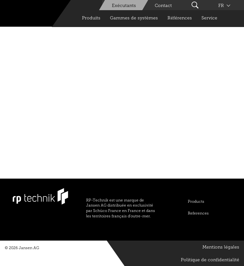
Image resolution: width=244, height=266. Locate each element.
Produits (91, 18)
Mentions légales (220, 247)
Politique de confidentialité (210, 260)
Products (196, 201)
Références (179, 18)
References (198, 213)
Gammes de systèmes (134, 18)
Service (209, 18)
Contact (163, 5)
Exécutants (124, 5)
